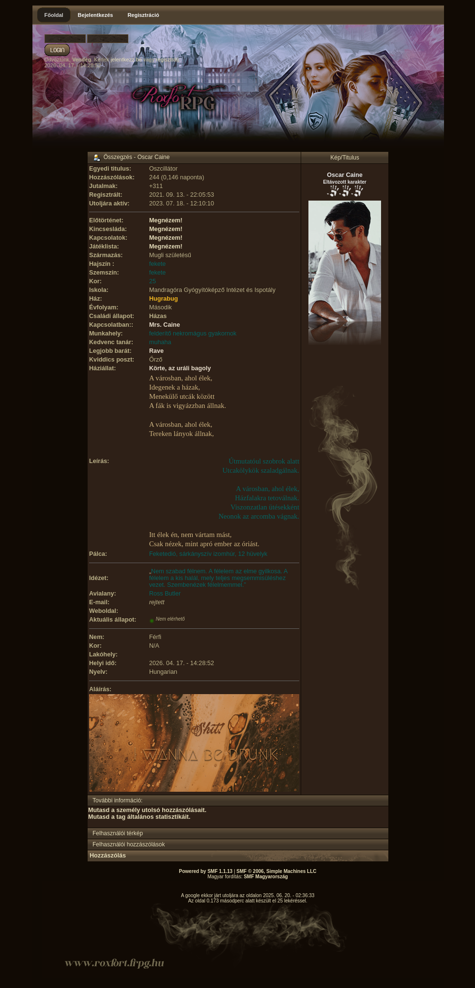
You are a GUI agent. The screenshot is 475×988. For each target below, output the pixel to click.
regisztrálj (167, 59)
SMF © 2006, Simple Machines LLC (276, 871)
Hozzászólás (108, 855)
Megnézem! (166, 220)
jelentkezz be (125, 59)
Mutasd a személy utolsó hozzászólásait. (147, 810)
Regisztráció (143, 15)
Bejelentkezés (95, 15)
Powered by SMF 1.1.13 (206, 871)
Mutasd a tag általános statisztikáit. (139, 817)
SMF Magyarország (266, 876)
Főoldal (54, 15)
